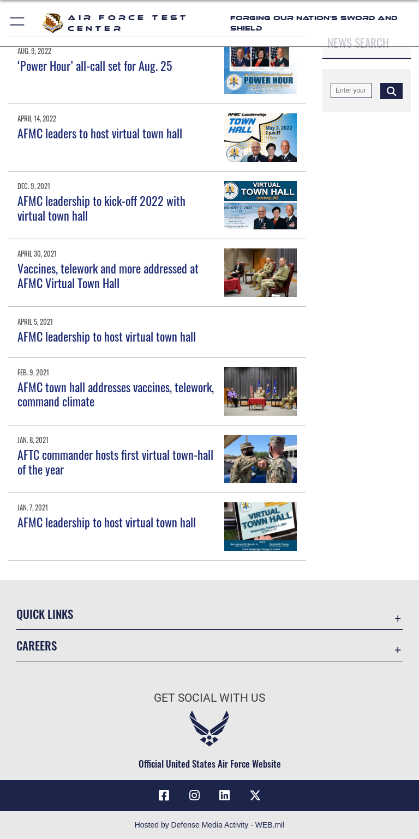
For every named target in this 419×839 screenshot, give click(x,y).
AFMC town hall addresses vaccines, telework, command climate (115, 394)
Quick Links (44, 613)
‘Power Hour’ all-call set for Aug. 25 (94, 65)
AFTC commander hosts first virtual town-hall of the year (115, 461)
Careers (36, 645)
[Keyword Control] (351, 90)
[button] (17, 23)
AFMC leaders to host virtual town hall (99, 133)
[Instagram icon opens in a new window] (194, 795)
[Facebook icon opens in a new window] (163, 795)
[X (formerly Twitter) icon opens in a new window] (255, 795)
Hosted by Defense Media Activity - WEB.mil (210, 824)
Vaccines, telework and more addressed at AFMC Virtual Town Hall (108, 275)
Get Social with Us (209, 697)
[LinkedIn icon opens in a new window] (225, 795)
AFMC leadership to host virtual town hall (106, 336)
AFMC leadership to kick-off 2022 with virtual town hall (101, 207)
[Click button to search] (391, 90)
